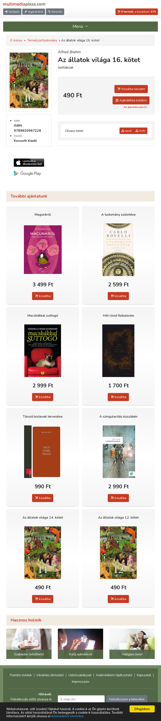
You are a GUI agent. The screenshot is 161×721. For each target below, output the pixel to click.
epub (126, 131)
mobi (140, 131)
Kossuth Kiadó (25, 140)
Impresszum (80, 681)
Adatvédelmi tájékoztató (114, 675)
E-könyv (16, 40)
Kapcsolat (144, 675)
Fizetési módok (21, 675)
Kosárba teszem (131, 89)
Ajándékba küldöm (131, 100)
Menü (80, 26)
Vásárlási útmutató (50, 675)
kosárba (43, 296)
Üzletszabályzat (79, 675)
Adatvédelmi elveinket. (67, 716)
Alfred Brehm (69, 51)
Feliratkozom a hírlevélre (127, 699)
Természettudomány (42, 40)
